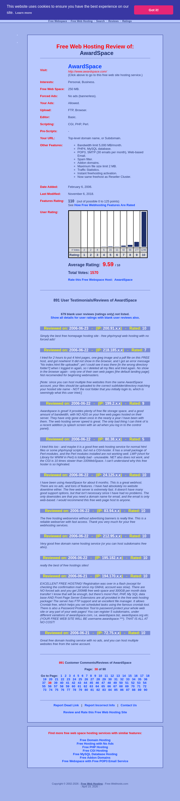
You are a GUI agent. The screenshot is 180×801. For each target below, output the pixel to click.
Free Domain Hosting (95, 740)
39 (55, 682)
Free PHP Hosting (95, 747)
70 (133, 686)
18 (147, 675)
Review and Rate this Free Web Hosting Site (95, 712)
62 (85, 686)
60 (73, 686)
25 (80, 679)
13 (118, 675)
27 (92, 679)
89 (139, 690)
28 (98, 679)
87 (127, 690)
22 (62, 679)
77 (68, 690)
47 (103, 682)
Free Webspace (58, 21)
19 (44, 679)
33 (127, 679)
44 (85, 682)
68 (121, 686)
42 (73, 682)
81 (92, 690)
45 (91, 682)
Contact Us (129, 705)
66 (109, 686)
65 (103, 686)
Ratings (127, 21)
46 (97, 682)
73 (44, 690)
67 (115, 686)
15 (129, 675)
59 (67, 686)
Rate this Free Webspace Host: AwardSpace (100, 279)
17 (141, 675)
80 (86, 690)
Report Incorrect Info (100, 705)
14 (124, 675)
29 (104, 679)
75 (56, 690)
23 (68, 679)
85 (115, 690)
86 (122, 690)
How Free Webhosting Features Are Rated (104, 205)
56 (49, 686)
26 (86, 679)
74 (50, 690)
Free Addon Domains (95, 757)
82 (98, 690)
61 (79, 686)
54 (144, 682)
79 (80, 690)
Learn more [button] (23, 13)
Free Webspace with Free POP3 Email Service (95, 761)
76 (62, 690)
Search (100, 21)
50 (121, 682)
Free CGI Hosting (95, 750)
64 (97, 686)
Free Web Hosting (81, 21)
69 (126, 686)
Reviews (113, 21)
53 (138, 682)
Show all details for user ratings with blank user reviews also (95, 317)
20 (50, 679)
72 (144, 686)
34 (133, 679)
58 (61, 686)
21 (56, 679)
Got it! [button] (154, 10)
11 (106, 675)
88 (133, 690)
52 (133, 682)
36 (145, 679)
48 (109, 682)
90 (145, 690)
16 (136, 675)
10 (100, 675)
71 (138, 686)
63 (91, 686)
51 (126, 682)
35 (139, 679)
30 (110, 679)
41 (67, 682)
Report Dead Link (66, 705)
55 (43, 686)
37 (43, 682)
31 (115, 679)
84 (110, 690)
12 (112, 675)
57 (55, 686)
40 (61, 682)
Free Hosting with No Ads (95, 743)
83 (104, 690)
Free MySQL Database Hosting (95, 754)
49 (115, 682)
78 (74, 690)
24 (74, 679)
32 (122, 679)
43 (79, 682)
